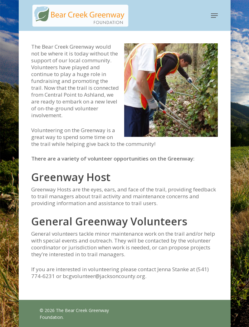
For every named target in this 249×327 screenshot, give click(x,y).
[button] (214, 15)
